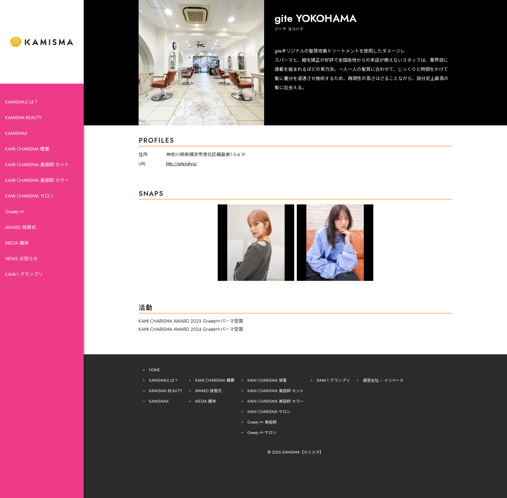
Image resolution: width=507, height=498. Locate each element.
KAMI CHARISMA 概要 (27, 149)
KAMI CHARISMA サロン (29, 196)
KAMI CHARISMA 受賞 (267, 380)
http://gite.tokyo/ (181, 163)
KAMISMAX (16, 133)
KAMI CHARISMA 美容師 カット (37, 164)
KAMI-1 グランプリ (24, 274)
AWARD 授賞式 (20, 227)
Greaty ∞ (14, 211)
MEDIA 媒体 (17, 243)
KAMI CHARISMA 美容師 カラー (37, 180)
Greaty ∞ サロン (262, 433)
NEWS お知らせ (21, 258)
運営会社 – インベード (383, 380)
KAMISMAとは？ (21, 102)
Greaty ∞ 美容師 (262, 422)
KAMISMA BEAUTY (23, 117)
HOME (154, 370)
